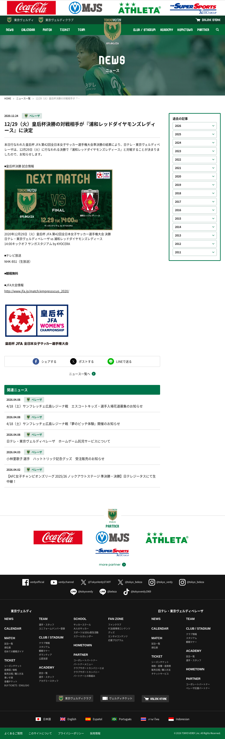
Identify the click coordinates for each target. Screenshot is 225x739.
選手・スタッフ (46, 624)
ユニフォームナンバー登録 (52, 628)
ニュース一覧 (23, 98)
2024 (178, 143)
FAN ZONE (116, 619)
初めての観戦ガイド (14, 651)
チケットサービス (160, 673)
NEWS (10, 29)
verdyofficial (33, 582)
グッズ (111, 632)
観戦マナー (44, 650)
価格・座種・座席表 (161, 665)
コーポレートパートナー (85, 660)
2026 (178, 126)
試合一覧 (8, 643)
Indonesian (179, 719)
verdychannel (62, 582)
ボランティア (45, 654)
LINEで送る (124, 361)
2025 (178, 134)
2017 (178, 202)
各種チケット (10, 681)
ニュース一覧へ (79, 374)
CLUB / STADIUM (144, 29)
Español (93, 719)
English (68, 719)
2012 (178, 244)
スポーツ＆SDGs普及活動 (86, 632)
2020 (178, 176)
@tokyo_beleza (129, 582)
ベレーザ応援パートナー (198, 688)
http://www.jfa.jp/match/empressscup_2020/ (36, 291)
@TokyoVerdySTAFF (95, 582)
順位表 (7, 647)
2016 (178, 210)
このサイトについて (40, 733)
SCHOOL (80, 619)
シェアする (48, 361)
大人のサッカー (81, 628)
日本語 (43, 719)
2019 (178, 185)
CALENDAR (28, 29)
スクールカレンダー (83, 636)
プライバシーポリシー (71, 733)
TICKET (65, 29)
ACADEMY (166, 29)
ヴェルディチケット (120, 698)
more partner (110, 564)
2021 (178, 168)
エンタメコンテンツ (118, 636)
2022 (178, 159)
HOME (7, 98)
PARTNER (203, 29)
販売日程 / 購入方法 (13, 673)
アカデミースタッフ (48, 680)
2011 (178, 252)
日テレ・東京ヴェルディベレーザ (180, 611)
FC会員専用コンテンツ (119, 628)
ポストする (86, 361)
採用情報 (95, 733)
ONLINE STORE (211, 19)
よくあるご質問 (13, 733)
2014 (178, 227)
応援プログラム (115, 640)
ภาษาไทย (150, 719)
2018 (178, 193)
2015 (178, 218)
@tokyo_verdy (161, 582)
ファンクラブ (114, 624)
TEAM (81, 29)
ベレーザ (34, 116)
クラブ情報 (44, 643)
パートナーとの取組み (84, 675)
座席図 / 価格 (10, 669)
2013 (178, 235)
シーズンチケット (13, 665)
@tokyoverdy (81, 591)
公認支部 (43, 658)
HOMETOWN (185, 29)
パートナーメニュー (83, 664)
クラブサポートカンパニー (87, 672)
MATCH (47, 29)
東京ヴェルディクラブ (59, 20)
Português (122, 719)
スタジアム (44, 646)
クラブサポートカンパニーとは (89, 668)
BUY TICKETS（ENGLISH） (17, 685)
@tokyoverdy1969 (137, 591)
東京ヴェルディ (24, 20)
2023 (178, 151)
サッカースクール (82, 624)
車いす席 (8, 677)
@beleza (108, 591)
